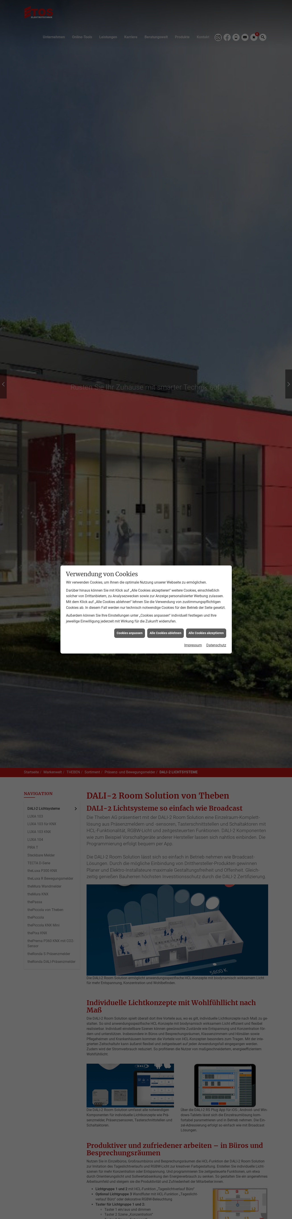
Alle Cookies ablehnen (165, 633)
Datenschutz (216, 645)
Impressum (193, 645)
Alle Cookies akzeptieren (206, 633)
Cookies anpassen (130, 633)
